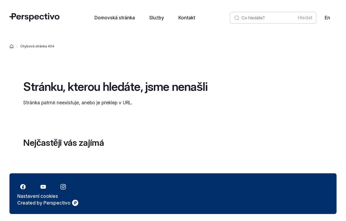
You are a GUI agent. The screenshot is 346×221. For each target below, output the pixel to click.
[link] (327, 18)
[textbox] (272, 18)
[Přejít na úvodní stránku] (34, 20)
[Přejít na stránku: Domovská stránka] (114, 18)
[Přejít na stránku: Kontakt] (186, 18)
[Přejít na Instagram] (63, 186)
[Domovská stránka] (11, 46)
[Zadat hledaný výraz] (268, 18)
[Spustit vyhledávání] (304, 18)
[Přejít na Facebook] (23, 186)
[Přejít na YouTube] (43, 186)
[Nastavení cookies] (37, 196)
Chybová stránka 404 (37, 46)
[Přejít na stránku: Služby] (157, 18)
